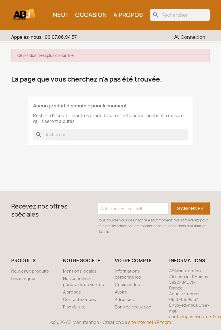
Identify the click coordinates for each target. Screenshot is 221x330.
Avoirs (121, 292)
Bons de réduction (133, 307)
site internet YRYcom (149, 322)
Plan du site (74, 307)
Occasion (91, 15)
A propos (128, 15)
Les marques (24, 278)
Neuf (60, 15)
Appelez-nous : (44, 37)
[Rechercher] (180, 15)
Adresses (124, 299)
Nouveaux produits (30, 271)
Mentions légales (80, 271)
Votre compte (133, 260)
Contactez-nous (79, 299)
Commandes (127, 284)
